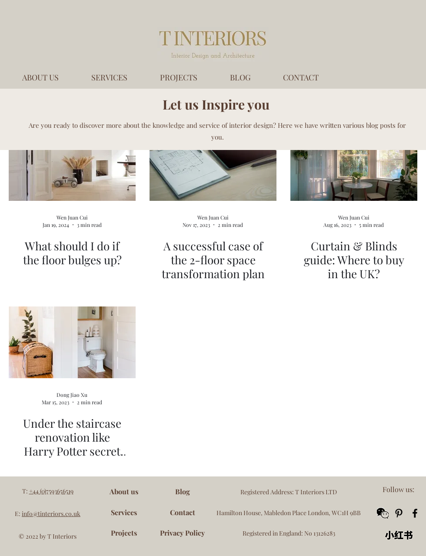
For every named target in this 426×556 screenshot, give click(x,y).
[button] (383, 513)
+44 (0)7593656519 (51, 491)
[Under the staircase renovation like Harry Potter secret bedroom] (72, 342)
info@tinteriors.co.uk (51, 513)
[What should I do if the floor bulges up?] (72, 165)
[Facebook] (415, 513)
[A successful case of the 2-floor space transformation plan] (213, 165)
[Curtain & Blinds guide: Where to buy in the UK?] (353, 165)
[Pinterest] (399, 513)
